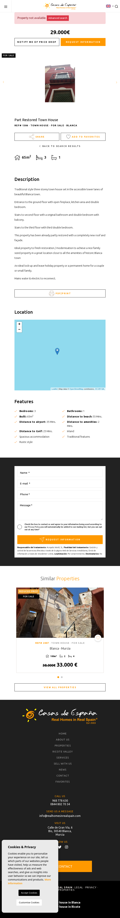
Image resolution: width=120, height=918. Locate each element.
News (63, 769)
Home (63, 733)
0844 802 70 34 (60, 804)
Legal (79, 887)
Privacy (91, 887)
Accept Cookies (29, 892)
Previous (3, 82)
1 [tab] (58, 677)
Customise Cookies (29, 902)
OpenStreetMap (76, 389)
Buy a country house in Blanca (60, 902)
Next (116, 82)
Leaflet (54, 389)
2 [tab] (62, 677)
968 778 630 (60, 800)
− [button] (19, 329)
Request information (83, 42)
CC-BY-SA (99, 389)
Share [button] (37, 137)
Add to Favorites (83, 137)
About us (63, 739)
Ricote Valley (63, 751)
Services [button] (62, 757)
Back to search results (59, 146)
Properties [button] (63, 745)
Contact (62, 775)
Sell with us (63, 763)
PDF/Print (60, 293)
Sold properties (62, 889)
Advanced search (57, 18)
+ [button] (19, 324)
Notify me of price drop (36, 42)
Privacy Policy (34, 527)
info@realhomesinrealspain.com (60, 815)
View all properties (60, 687)
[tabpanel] (60, 630)
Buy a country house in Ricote (60, 906)
